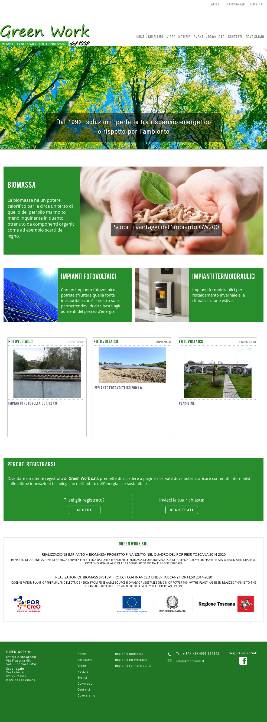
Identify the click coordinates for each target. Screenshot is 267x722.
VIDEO (171, 37)
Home (81, 654)
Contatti (83, 689)
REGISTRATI (257, 4)
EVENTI (199, 37)
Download (85, 683)
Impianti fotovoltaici (131, 660)
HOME (140, 37)
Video (81, 666)
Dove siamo (86, 695)
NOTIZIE (184, 37)
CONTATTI (235, 37)
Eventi (82, 677)
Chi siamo (85, 660)
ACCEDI (215, 4)
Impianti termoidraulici (133, 666)
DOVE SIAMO (255, 37)
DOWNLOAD (216, 37)
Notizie (83, 672)
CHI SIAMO (155, 37)
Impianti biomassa (129, 654)
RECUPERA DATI (235, 4)
